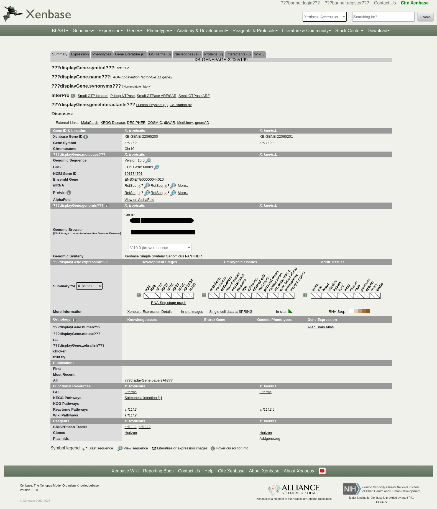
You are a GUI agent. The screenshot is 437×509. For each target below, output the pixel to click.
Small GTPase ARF (194, 96)
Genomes (82, 30)
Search (425, 17)
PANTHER (193, 256)
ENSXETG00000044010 (144, 179)
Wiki (259, 54)
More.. (183, 185)
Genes (133, 30)
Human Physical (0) (152, 105)
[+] (160, 398)
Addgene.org (269, 438)
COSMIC (155, 123)
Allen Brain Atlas (321, 327)
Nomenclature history (137, 86)
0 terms (265, 392)
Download (377, 30)
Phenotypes (158, 30)
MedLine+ (185, 123)
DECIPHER (136, 123)
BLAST (59, 30)
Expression (109, 30)
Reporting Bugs (158, 471)
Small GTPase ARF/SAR (157, 96)
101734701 (133, 174)
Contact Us (385, 3)
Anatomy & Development (201, 30)
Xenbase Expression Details (149, 312)
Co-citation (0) (181, 105)
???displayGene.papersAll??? (148, 380)
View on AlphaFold (139, 200)
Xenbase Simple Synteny (144, 256)
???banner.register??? (347, 3)
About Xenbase (264, 471)
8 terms (130, 392)
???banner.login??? (300, 3)
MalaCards (90, 123)
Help (209, 471)
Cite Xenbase (231, 471)
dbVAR (169, 123)
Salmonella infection (141, 398)
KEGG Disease (113, 123)
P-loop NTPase (122, 96)
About (299, 471)
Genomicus (175, 256)
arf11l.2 (130, 427)
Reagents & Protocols (253, 30)
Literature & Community (305, 30)
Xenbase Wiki (125, 471)
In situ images (192, 312)
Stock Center (348, 30)
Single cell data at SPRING (230, 312)
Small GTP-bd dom (93, 96)
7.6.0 (34, 490)
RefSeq (130, 185)
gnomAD (202, 123)
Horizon (130, 433)
